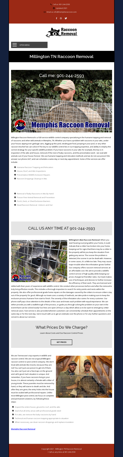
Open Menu (24, 45)
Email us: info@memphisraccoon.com (62, 12)
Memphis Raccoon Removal (23, 429)
